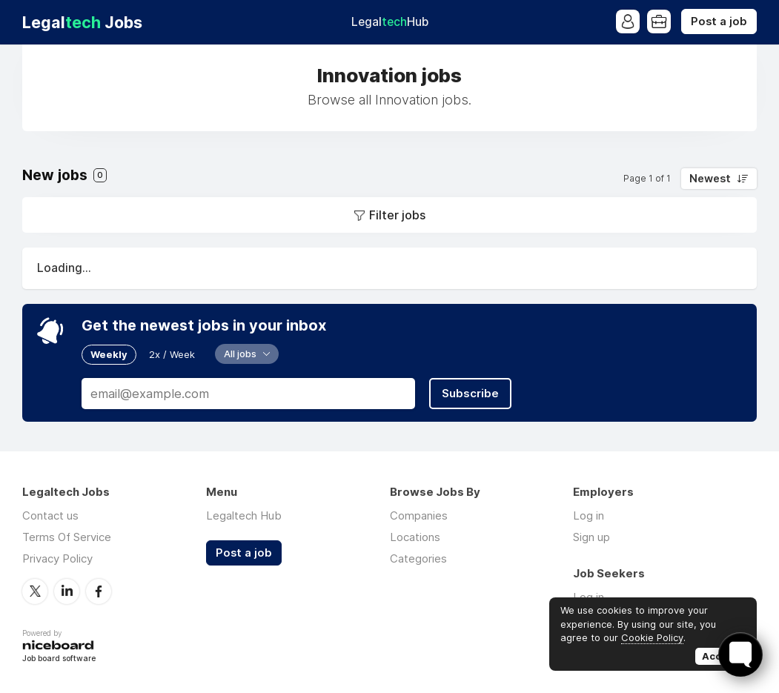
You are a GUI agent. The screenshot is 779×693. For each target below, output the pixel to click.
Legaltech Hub (244, 515)
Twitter (34, 591)
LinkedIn (66, 591)
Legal (389, 22)
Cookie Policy (652, 637)
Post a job (719, 21)
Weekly (108, 354)
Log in (588, 515)
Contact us (50, 515)
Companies (419, 515)
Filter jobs (397, 215)
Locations (415, 537)
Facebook (98, 591)
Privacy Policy (57, 558)
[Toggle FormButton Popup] (740, 654)
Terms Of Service (66, 537)
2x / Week (172, 354)
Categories (418, 558)
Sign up (591, 537)
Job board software (59, 659)
